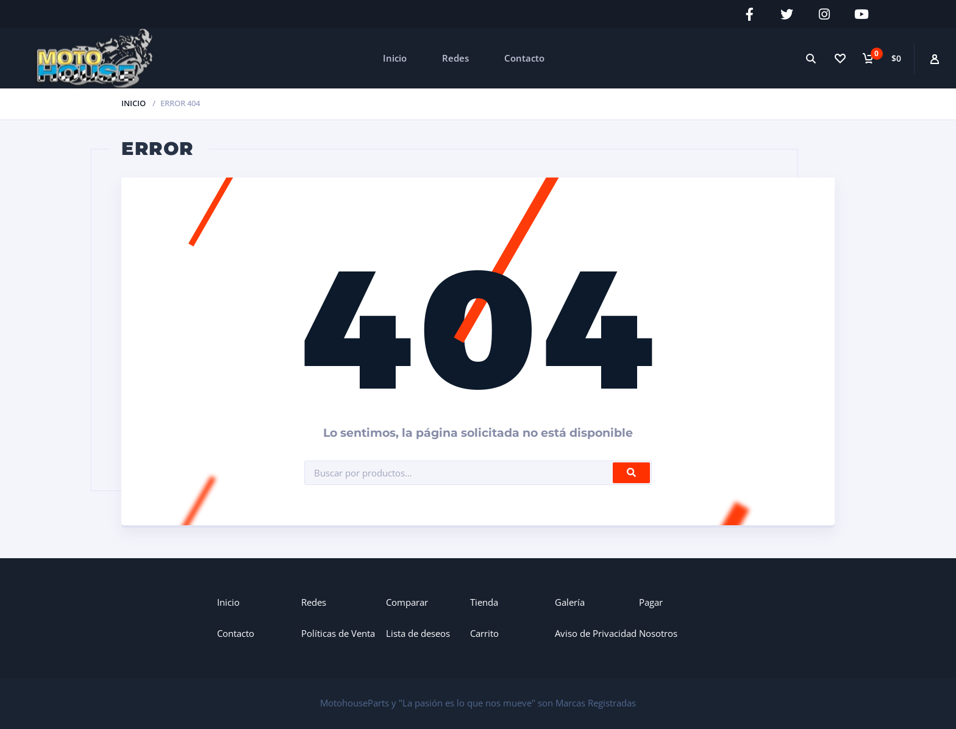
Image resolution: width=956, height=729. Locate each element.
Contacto (524, 58)
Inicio (395, 58)
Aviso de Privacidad (596, 633)
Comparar (407, 602)
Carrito (484, 633)
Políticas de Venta (338, 633)
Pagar (651, 602)
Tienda (484, 602)
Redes (455, 58)
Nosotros (658, 633)
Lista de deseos (418, 633)
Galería (570, 602)
